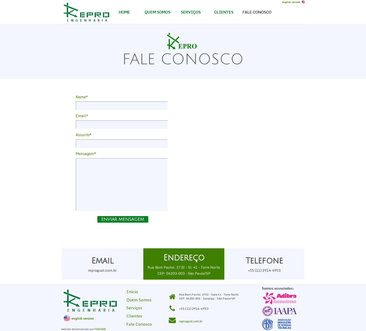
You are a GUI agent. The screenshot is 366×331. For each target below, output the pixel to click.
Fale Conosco (139, 324)
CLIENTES (223, 12)
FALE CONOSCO (257, 12)
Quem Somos (138, 299)
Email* (82, 116)
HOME (124, 12)
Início (132, 291)
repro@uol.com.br (191, 321)
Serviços (134, 307)
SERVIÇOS (191, 12)
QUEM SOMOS (157, 12)
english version (291, 2)
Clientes (134, 316)
